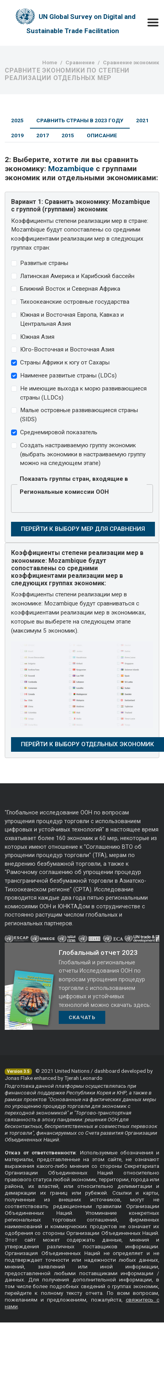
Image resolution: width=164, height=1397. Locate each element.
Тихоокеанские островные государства (74, 301)
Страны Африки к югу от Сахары (65, 362)
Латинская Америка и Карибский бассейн (77, 276)
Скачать (82, 1017)
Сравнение (80, 62)
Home (49, 62)
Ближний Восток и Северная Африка (70, 288)
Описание (102, 135)
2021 (142, 120)
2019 (17, 135)
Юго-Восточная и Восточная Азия (67, 349)
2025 (17, 120)
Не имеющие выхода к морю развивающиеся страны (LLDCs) (83, 393)
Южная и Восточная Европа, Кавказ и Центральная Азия (72, 319)
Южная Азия (37, 336)
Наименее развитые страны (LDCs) (68, 375)
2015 (68, 135)
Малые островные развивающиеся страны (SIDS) (79, 415)
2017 (42, 135)
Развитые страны (44, 263)
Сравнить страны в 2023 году (79, 120)
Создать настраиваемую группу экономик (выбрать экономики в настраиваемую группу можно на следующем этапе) (82, 454)
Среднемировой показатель (58, 432)
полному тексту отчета (71, 1293)
